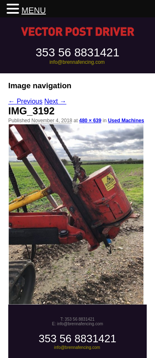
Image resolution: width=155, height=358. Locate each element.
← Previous (25, 101)
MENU (33, 10)
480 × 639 (90, 120)
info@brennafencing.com (77, 62)
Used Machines (126, 120)
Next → (55, 101)
